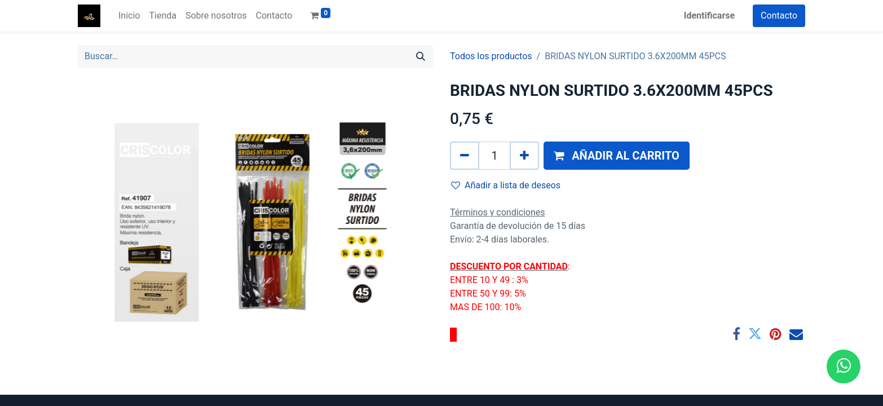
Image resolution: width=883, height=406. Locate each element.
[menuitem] (129, 16)
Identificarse (709, 15)
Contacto (779, 15)
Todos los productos (491, 56)
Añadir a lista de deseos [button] (505, 185)
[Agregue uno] (524, 156)
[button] (617, 156)
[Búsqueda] (420, 56)
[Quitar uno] (464, 156)
